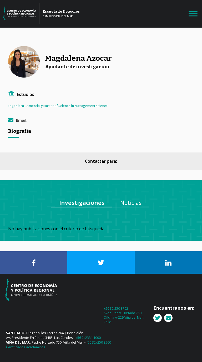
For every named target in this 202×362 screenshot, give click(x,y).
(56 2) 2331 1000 (88, 337)
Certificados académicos (25, 347)
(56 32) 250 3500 (99, 342)
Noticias (131, 202)
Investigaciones (81, 202)
